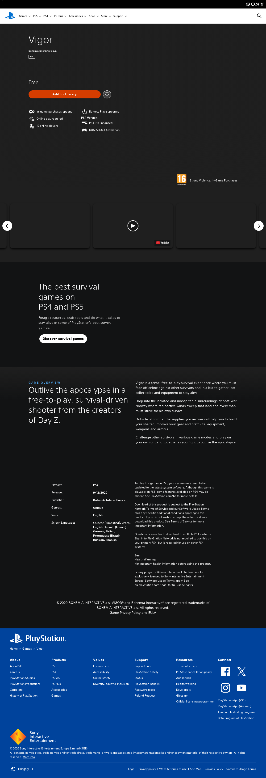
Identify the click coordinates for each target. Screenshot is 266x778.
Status (139, 678)
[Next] (259, 226)
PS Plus (58, 16)
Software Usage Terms (241, 769)
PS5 (35, 16)
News (92, 16)
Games (23, 16)
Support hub (142, 666)
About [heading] (15, 660)
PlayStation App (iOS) (231, 700)
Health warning (186, 684)
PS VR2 (55, 678)
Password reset (145, 690)
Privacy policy (147, 769)
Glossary (181, 696)
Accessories (76, 16)
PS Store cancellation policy (194, 672)
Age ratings (183, 678)
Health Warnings (145, 559)
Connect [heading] (224, 660)
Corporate (16, 690)
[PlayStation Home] (10, 16)
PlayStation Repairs (147, 684)
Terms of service (187, 666)
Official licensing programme (195, 701)
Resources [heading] (184, 660)
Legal (131, 769)
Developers (183, 690)
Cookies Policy (214, 769)
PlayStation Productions (25, 684)
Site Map (195, 769)
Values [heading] (98, 660)
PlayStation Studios (22, 678)
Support (118, 16)
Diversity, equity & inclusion (111, 684)
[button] (133, 225)
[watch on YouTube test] (162, 243)
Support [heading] (141, 660)
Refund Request (145, 696)
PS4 (45, 16)
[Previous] (7, 226)
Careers (15, 672)
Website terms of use (173, 769)
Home (14, 649)
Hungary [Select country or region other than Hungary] (22, 769)
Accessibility (101, 672)
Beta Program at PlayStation (236, 718)
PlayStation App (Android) (234, 706)
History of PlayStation (23, 696)
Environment (101, 666)
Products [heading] (58, 660)
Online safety (101, 678)
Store (104, 16)
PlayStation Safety (146, 672)
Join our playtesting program (236, 712)
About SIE (16, 666)
